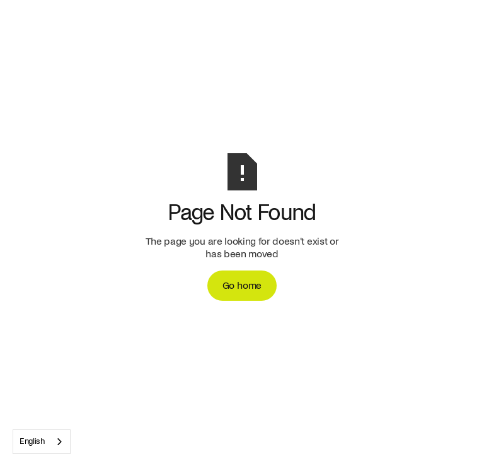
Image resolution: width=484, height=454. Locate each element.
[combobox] (42, 441)
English (32, 441)
